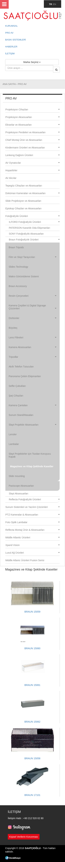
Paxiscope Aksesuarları (21, 485)
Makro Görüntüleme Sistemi (24, 276)
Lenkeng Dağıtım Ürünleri (32, 155)
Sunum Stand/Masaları (21, 415)
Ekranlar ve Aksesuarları (32, 124)
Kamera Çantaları (32, 405)
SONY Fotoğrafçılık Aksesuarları (26, 233)
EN (54, 4)
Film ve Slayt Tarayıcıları (32, 257)
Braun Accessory (18, 286)
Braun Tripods (16, 247)
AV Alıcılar (10, 178)
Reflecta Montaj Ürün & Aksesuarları (32, 529)
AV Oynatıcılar (32, 162)
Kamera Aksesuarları (32, 347)
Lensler (13, 434)
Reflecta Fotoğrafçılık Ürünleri (34, 499)
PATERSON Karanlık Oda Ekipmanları (29, 227)
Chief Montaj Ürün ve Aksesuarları (32, 140)
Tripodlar (32, 356)
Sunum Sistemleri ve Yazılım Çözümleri (32, 507)
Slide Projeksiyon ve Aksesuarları (23, 200)
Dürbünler (32, 318)
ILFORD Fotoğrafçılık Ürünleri (34, 222)
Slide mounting (17, 476)
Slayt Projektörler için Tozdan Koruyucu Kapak (30, 455)
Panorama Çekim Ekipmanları (25, 376)
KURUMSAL (11, 26)
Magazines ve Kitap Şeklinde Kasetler (31, 466)
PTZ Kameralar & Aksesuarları (32, 514)
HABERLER (11, 46)
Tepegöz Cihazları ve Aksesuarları (23, 185)
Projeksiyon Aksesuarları (32, 117)
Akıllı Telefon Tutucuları (21, 366)
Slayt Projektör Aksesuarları (32, 424)
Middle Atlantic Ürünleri (32, 537)
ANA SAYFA (9, 84)
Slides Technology (18, 266)
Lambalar (14, 444)
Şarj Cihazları (16, 395)
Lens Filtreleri (32, 337)
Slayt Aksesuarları (18, 493)
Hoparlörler (32, 170)
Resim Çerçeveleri (32, 295)
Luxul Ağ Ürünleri (32, 552)
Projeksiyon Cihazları (32, 109)
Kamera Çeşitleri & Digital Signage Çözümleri (32, 307)
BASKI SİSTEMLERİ (15, 39)
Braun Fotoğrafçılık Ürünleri (34, 239)
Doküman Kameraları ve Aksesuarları (32, 193)
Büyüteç (13, 327)
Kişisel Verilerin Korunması (23, 836)
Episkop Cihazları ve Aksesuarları (23, 208)
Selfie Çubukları (17, 386)
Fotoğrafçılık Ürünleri (32, 216)
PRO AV (9, 32)
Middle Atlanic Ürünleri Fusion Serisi (24, 560)
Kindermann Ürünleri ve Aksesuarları (32, 147)
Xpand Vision (32, 545)
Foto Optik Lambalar (32, 522)
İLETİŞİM (10, 53)
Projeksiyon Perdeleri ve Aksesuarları (32, 132)
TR (50, 4)
